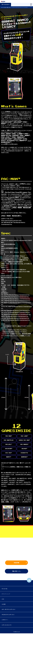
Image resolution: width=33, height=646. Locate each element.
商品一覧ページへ (16, 571)
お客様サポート (5, 619)
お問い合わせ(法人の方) (6, 624)
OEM (3, 599)
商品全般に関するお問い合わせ (8, 614)
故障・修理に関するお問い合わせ (8, 609)
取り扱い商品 (4, 588)
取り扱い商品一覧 (7, 7)
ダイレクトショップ (6, 593)
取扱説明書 (16, 562)
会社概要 (4, 604)
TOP (2, 7)
